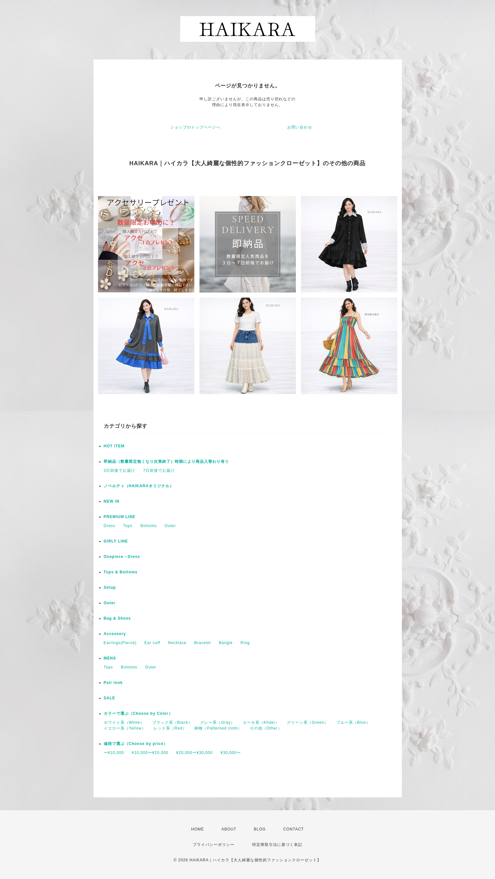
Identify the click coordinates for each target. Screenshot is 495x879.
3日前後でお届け (120, 470)
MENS (110, 658)
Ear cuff (152, 643)
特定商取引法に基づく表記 (277, 844)
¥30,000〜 (230, 752)
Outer (170, 526)
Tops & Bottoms (121, 572)
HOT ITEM (114, 446)
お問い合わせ (299, 127)
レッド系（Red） (170, 728)
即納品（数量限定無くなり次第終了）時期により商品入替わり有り (166, 461)
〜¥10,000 (114, 752)
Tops (127, 526)
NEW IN (111, 501)
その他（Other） (266, 728)
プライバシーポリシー (213, 844)
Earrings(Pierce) (120, 643)
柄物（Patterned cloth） (218, 728)
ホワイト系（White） (124, 722)
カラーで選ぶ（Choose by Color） (138, 713)
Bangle (226, 643)
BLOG (260, 829)
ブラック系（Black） (172, 722)
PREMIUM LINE (120, 517)
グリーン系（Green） (307, 722)
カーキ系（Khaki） (261, 722)
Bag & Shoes (117, 618)
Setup (110, 587)
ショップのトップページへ (195, 127)
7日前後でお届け (159, 470)
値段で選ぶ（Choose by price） (136, 743)
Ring (245, 643)
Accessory (115, 634)
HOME (197, 829)
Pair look (113, 682)
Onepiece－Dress (122, 556)
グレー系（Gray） (217, 722)
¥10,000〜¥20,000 (150, 752)
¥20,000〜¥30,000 (194, 752)
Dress (109, 526)
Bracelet (202, 643)
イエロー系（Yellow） (125, 728)
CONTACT (293, 829)
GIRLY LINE (116, 541)
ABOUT (228, 829)
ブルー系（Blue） (353, 722)
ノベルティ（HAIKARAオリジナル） (139, 486)
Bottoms (148, 526)
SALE (109, 698)
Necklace (177, 643)
